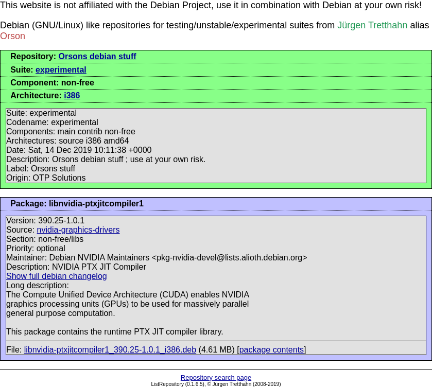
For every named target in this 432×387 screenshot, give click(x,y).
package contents (271, 349)
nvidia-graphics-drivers (78, 229)
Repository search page (216, 377)
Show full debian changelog (56, 276)
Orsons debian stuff (97, 56)
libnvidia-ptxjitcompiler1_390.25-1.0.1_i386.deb (110, 349)
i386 (72, 95)
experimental (61, 69)
